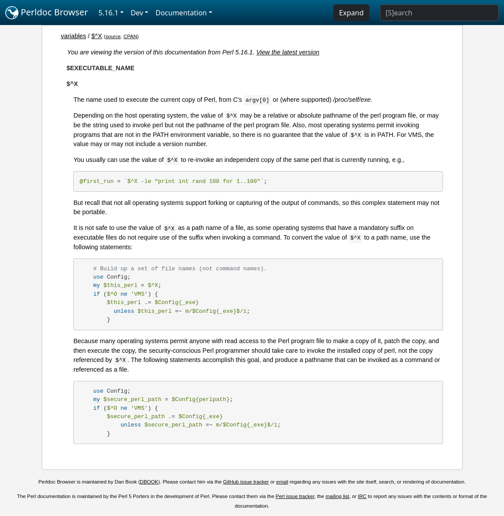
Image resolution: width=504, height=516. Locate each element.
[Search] (439, 12)
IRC (362, 496)
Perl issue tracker (294, 496)
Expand (351, 13)
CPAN (130, 36)
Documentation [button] (181, 13)
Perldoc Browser (46, 12)
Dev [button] (137, 13)
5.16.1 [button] (108, 13)
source (113, 36)
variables (73, 35)
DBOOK (149, 481)
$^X (96, 35)
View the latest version (287, 52)
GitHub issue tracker (246, 481)
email (282, 481)
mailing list (337, 496)
